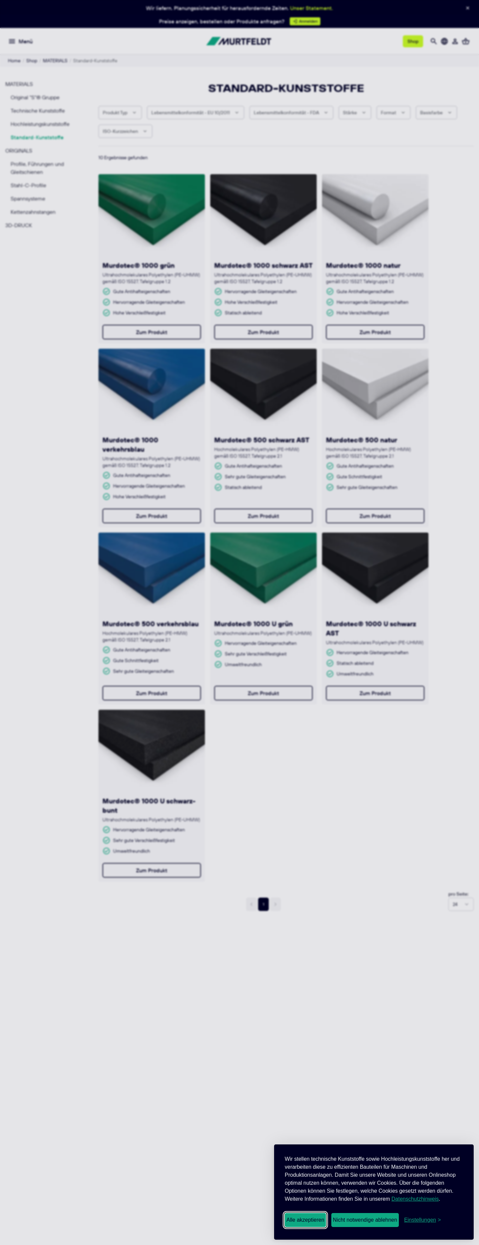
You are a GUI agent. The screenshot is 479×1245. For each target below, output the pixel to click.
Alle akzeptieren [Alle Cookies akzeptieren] (305, 1220)
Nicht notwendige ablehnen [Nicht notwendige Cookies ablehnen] (365, 1220)
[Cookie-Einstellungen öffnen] (422, 1220)
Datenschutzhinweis (415, 1199)
